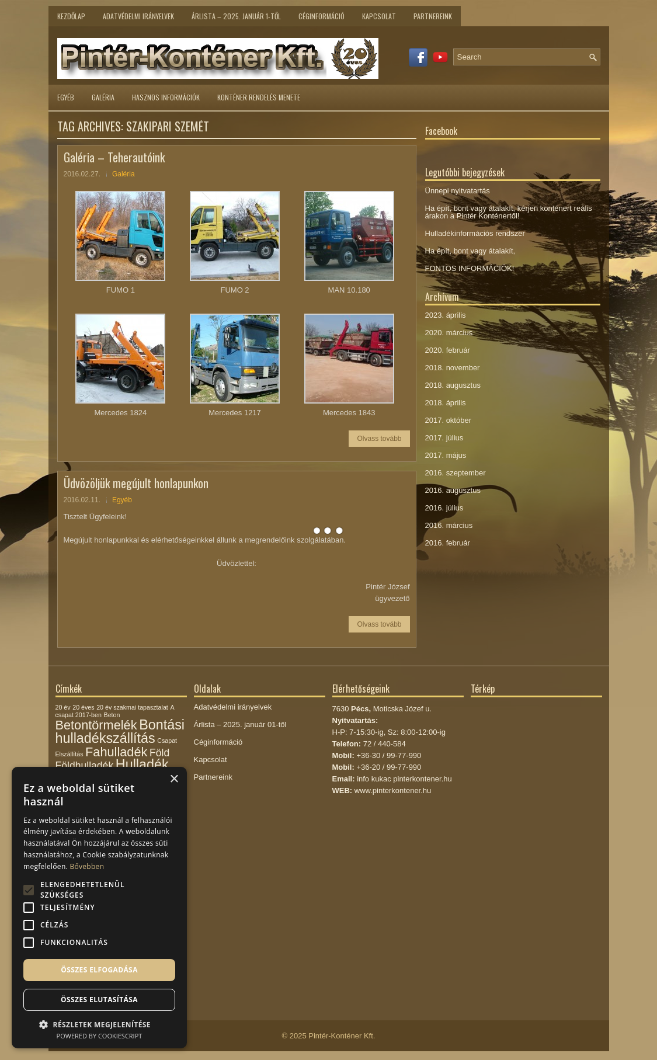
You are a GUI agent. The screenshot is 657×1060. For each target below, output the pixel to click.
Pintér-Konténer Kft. (341, 1035)
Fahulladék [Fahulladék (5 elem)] (116, 752)
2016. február (447, 542)
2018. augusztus (453, 385)
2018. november (452, 367)
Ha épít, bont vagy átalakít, (470, 250)
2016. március (449, 525)
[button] (99, 1023)
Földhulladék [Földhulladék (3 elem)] (84, 765)
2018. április (445, 402)
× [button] (173, 779)
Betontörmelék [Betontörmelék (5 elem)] (96, 725)
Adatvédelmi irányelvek (138, 16)
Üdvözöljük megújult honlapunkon (136, 483)
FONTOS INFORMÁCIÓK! (470, 268)
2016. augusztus (453, 490)
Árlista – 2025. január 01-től (240, 724)
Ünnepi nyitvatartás (457, 190)
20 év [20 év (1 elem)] (63, 707)
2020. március (449, 332)
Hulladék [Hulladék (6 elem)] (142, 764)
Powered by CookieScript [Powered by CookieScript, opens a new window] (99, 1035)
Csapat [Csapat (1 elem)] (167, 740)
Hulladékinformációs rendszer (475, 233)
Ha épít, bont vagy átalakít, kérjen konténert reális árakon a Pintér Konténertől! (508, 212)
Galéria (103, 97)
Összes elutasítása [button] (99, 1000)
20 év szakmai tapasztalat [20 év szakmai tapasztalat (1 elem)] (132, 707)
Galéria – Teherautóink (114, 157)
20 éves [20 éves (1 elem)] (83, 707)
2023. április (445, 315)
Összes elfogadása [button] (99, 970)
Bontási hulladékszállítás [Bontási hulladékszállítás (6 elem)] (120, 731)
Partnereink (432, 16)
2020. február (447, 350)
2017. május (446, 455)
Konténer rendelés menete (258, 97)
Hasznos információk (166, 97)
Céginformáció (321, 16)
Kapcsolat (379, 16)
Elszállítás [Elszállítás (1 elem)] (69, 753)
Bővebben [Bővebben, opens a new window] (86, 866)
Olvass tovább (379, 439)
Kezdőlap (71, 16)
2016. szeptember (455, 472)
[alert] (99, 907)
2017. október (448, 420)
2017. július (444, 437)
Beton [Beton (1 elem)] (112, 714)
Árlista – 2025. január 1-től (236, 16)
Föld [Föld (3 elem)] (159, 753)
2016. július (444, 507)
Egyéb (65, 97)
